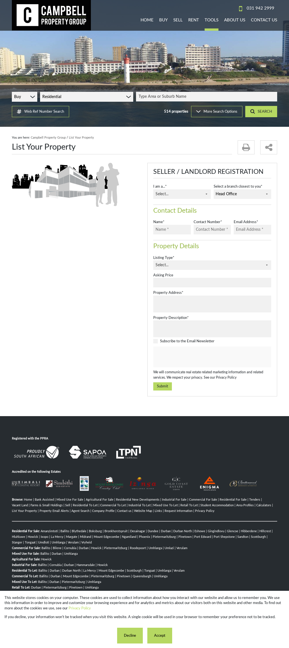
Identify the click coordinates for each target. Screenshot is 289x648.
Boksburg (95, 531)
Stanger (17, 542)
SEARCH (261, 111)
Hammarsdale (85, 565)
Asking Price (163, 275)
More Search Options (216, 111)
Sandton (242, 536)
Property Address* (168, 292)
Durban (166, 531)
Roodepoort (138, 548)
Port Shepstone (224, 536)
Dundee (153, 531)
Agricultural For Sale (99, 499)
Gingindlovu (216, 531)
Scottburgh (258, 536)
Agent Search (80, 510)
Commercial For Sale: (26, 548)
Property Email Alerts (54, 510)
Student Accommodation (217, 505)
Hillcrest (265, 531)
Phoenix (144, 536)
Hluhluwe (18, 536)
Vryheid (86, 542)
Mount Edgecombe (106, 536)
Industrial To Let (139, 505)
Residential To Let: (25, 570)
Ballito (64, 531)
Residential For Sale (233, 499)
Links (158, 510)
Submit (162, 386)
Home (28, 499)
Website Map (143, 510)
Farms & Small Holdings (46, 505)
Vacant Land (20, 505)
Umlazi (169, 548)
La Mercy (57, 536)
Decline (130, 635)
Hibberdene (249, 531)
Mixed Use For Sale (69, 499)
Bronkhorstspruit (116, 531)
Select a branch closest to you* (238, 186)
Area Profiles (245, 505)
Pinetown (185, 536)
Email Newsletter (200, 341)
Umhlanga (58, 542)
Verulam (73, 542)
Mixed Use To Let (165, 505)
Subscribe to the (187, 341)
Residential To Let (85, 505)
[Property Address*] (212, 304)
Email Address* (246, 222)
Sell (67, 505)
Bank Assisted (44, 499)
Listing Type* (163, 257)
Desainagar (137, 531)
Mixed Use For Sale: (26, 553)
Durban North (182, 531)
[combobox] (207, 96)
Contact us (124, 510)
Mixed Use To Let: (24, 581)
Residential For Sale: (26, 531)
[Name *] (172, 229)
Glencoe (232, 531)
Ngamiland (129, 536)
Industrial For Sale (174, 499)
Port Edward (202, 536)
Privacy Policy (226, 377)
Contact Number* (208, 222)
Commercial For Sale (203, 499)
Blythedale (79, 531)
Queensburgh (142, 576)
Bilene (57, 548)
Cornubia (70, 548)
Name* (159, 222)
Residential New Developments (137, 499)
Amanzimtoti (49, 531)
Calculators (263, 505)
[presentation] (212, 357)
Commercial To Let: (25, 576)
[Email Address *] (252, 229)
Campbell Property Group (48, 137)
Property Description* (171, 317)
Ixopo (44, 536)
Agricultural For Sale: (26, 559)
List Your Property (24, 510)
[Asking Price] (212, 282)
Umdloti (43, 542)
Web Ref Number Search (40, 111)
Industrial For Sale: (24, 565)
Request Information (178, 510)
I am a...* (160, 186)
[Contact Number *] (212, 229)
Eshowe (199, 531)
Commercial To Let (113, 505)
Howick (33, 536)
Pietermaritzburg (164, 536)
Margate (71, 536)
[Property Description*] (212, 328)
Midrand (85, 536)
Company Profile (103, 510)
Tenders (254, 499)
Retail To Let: (21, 587)
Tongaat (30, 542)
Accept (159, 635)
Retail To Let (189, 505)
